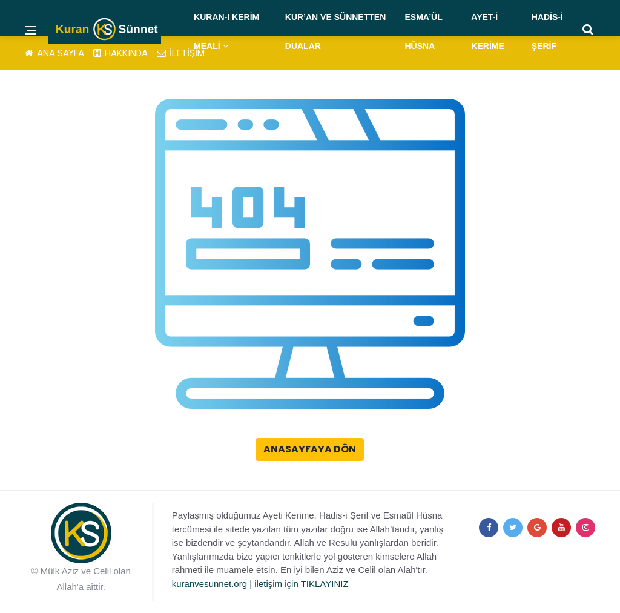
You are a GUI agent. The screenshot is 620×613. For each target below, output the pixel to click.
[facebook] (488, 527)
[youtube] (561, 527)
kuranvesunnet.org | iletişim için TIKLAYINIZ (260, 583)
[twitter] (513, 527)
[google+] (537, 527)
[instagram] (585, 527)
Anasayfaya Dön (309, 449)
